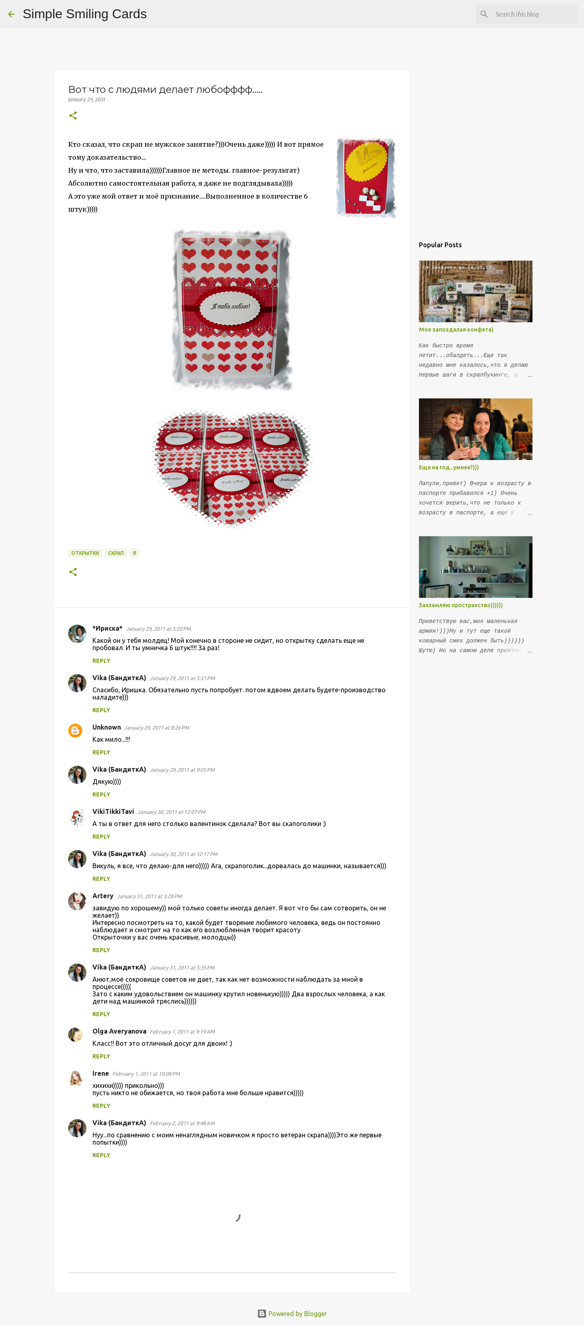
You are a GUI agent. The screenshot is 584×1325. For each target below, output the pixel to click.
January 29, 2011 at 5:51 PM (182, 678)
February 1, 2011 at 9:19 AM (182, 1031)
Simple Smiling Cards (85, 13)
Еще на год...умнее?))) (449, 467)
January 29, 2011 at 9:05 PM (182, 770)
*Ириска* (107, 628)
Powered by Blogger (292, 1313)
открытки (85, 553)
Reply (101, 660)
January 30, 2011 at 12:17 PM (183, 854)
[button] (73, 116)
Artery (103, 895)
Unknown (106, 727)
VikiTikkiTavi (113, 811)
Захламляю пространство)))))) (461, 605)
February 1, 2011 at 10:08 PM (146, 1074)
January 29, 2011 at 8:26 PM (156, 727)
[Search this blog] (535, 14)
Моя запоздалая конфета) (456, 329)
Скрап (116, 553)
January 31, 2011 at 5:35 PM (182, 967)
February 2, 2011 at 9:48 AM (182, 1123)
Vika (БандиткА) (119, 677)
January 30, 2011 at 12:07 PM (171, 812)
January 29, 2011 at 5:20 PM (158, 628)
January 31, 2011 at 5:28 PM (149, 896)
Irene (100, 1073)
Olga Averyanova (119, 1031)
